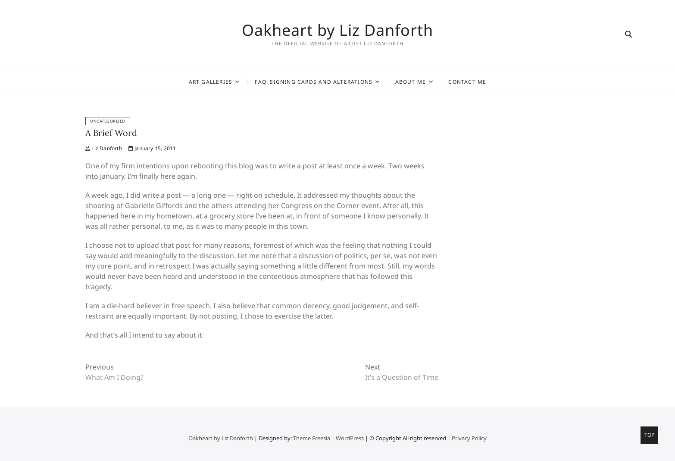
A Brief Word (111, 132)
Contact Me (467, 81)
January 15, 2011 (152, 148)
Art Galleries (211, 81)
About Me (410, 81)
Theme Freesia (311, 438)
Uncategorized (107, 121)
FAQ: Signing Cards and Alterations (313, 81)
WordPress (350, 438)
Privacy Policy (469, 438)
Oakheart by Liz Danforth (337, 30)
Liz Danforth (103, 148)
